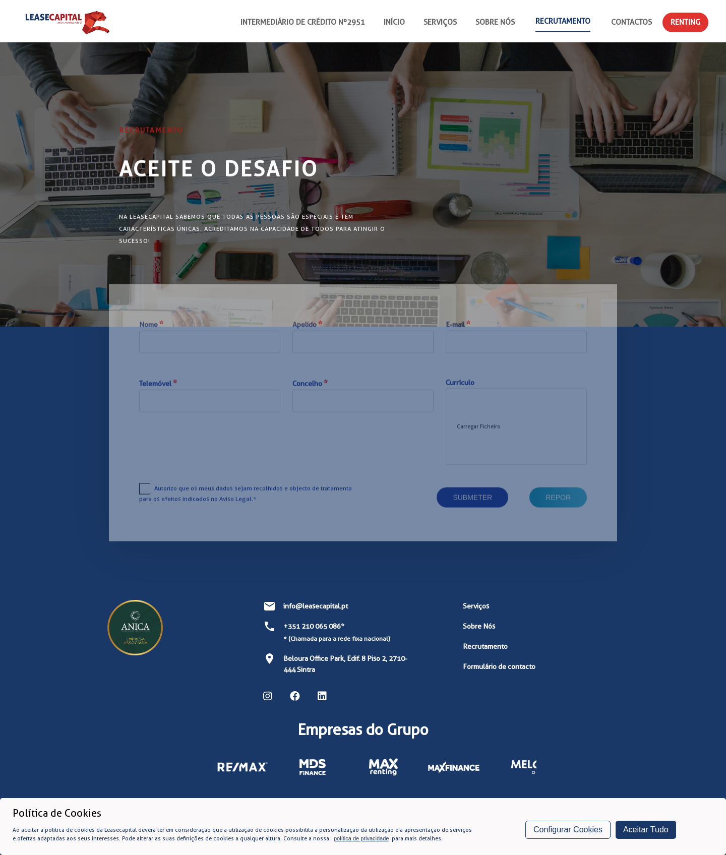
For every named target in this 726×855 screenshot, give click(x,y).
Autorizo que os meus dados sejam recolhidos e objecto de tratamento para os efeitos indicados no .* (245, 507)
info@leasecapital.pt (315, 606)
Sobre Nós (479, 626)
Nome (151, 337)
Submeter (472, 511)
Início (394, 22)
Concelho (310, 396)
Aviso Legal (235, 512)
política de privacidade (361, 838)
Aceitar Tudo (646, 829)
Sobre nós (495, 22)
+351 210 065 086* (313, 626)
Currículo (460, 396)
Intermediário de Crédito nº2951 (302, 22)
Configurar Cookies (567, 829)
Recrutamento (562, 21)
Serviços (440, 22)
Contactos (631, 22)
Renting (685, 22)
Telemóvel (158, 396)
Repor (558, 511)
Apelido (307, 337)
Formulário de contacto (499, 666)
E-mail (458, 337)
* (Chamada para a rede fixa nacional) (336, 638)
